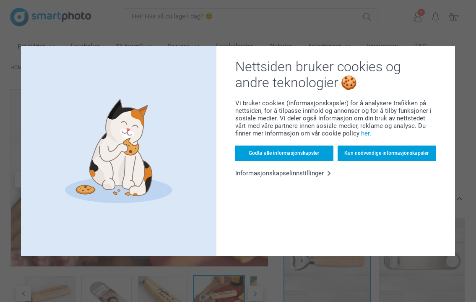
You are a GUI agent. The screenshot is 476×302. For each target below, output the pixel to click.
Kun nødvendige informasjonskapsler (386, 153)
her (365, 133)
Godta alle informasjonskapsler (284, 153)
